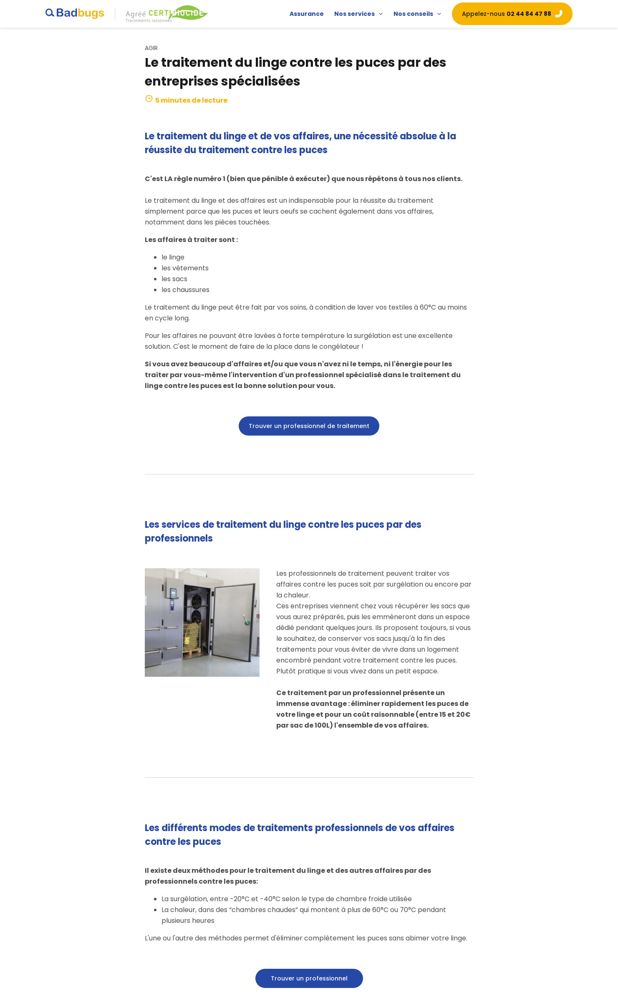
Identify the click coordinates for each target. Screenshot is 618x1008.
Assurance (307, 14)
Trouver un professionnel (309, 978)
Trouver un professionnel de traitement (309, 426)
